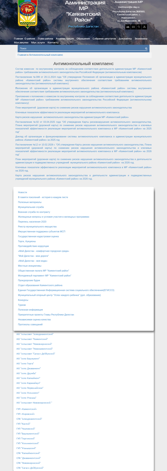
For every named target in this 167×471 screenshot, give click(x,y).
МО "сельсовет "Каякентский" (32, 339)
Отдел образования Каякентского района (40, 285)
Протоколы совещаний (30, 324)
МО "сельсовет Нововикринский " (34, 402)
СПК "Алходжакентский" (29, 418)
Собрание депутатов (104, 39)
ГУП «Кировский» (26, 413)
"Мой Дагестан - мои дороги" (33, 256)
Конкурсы (23, 300)
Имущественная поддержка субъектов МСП (41, 231)
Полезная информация (30, 310)
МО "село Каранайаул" (28, 383)
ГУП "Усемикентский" (28, 443)
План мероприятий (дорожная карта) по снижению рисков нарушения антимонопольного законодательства (73, 107)
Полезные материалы (30, 202)
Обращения (83, 39)
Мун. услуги (38, 43)
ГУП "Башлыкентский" (28, 433)
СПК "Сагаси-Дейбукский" (30, 467)
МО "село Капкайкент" (28, 378)
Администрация (65, 39)
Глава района (45, 39)
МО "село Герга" (25, 363)
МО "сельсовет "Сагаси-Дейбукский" (36, 353)
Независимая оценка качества (34, 319)
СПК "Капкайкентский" (28, 453)
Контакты (53, 43)
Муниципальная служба (31, 207)
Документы (125, 39)
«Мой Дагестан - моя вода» (33, 261)
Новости (22, 192)
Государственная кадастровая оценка (38, 236)
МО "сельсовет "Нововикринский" (34, 344)
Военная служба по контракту (34, 212)
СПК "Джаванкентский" (29, 458)
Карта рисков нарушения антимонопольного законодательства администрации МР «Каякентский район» (72, 117)
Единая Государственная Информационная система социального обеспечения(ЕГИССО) (66, 290)
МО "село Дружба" (26, 373)
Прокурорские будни (29, 280)
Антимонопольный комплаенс (46, 55)
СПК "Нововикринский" (29, 462)
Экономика (141, 39)
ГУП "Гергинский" (26, 438)
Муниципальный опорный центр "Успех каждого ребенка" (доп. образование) (59, 295)
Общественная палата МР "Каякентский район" (43, 270)
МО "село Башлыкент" (28, 358)
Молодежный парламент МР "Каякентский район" (44, 275)
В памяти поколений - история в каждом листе (43, 197)
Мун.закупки (21, 43)
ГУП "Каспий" (23, 423)
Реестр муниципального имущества (37, 226)
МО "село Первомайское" (30, 387)
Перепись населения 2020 (32, 221)
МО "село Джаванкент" (29, 368)
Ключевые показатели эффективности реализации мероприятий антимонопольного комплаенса (67, 112)
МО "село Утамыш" (26, 397)
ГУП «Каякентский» (27, 409)
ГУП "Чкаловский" (26, 428)
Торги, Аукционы (27, 241)
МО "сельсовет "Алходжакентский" (35, 334)
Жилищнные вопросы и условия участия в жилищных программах (53, 217)
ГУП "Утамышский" (26, 448)
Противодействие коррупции (33, 246)
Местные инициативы (29, 266)
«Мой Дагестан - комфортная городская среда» (43, 251)
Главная (18, 39)
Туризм (22, 305)
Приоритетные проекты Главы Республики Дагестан (46, 314)
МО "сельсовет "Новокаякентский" (35, 348)
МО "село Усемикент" (28, 392)
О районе (29, 39)
